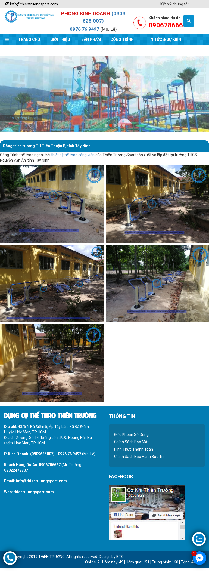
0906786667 (50, 465)
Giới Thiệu (60, 39)
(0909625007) (42, 454)
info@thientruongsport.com (31, 4)
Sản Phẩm (91, 39)
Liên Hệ (16, 50)
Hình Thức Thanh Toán (133, 449)
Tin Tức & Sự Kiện (164, 39)
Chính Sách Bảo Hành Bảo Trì (139, 456)
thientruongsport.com (34, 492)
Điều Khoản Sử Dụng (131, 434)
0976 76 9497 (84, 29)
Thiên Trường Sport (21, 118)
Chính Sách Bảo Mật (131, 442)
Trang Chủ (29, 39)
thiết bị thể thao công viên (72, 155)
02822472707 (16, 470)
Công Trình (122, 39)
